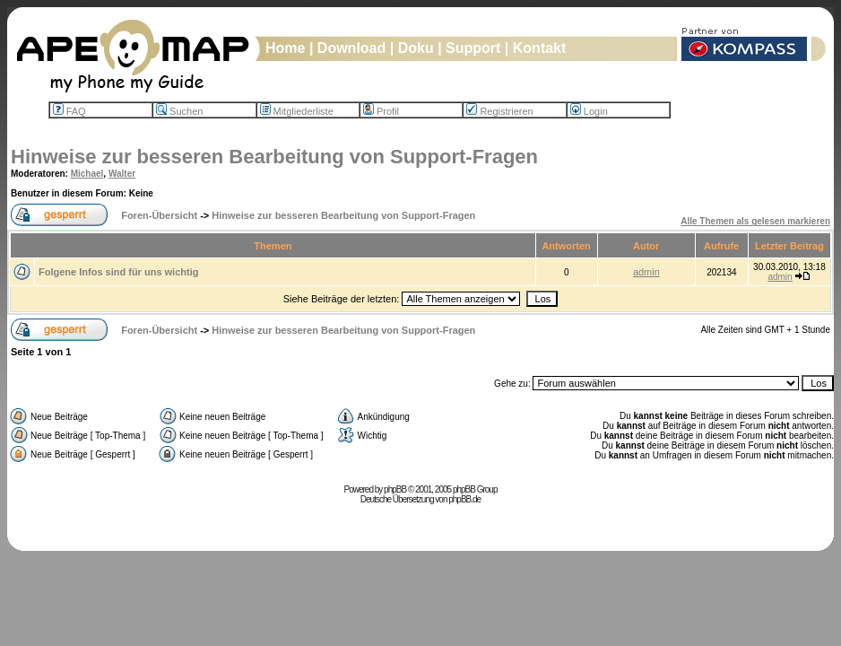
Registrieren (499, 111)
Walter (121, 174)
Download (351, 48)
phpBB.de (464, 499)
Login (589, 111)
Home (285, 48)
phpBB (395, 489)
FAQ (69, 111)
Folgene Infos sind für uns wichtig (118, 271)
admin (646, 271)
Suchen (179, 111)
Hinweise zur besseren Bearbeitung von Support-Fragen (274, 156)
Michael (87, 174)
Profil (381, 111)
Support (473, 48)
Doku (416, 48)
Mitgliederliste (297, 111)
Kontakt (540, 48)
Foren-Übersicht (159, 215)
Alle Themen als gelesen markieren (755, 221)
